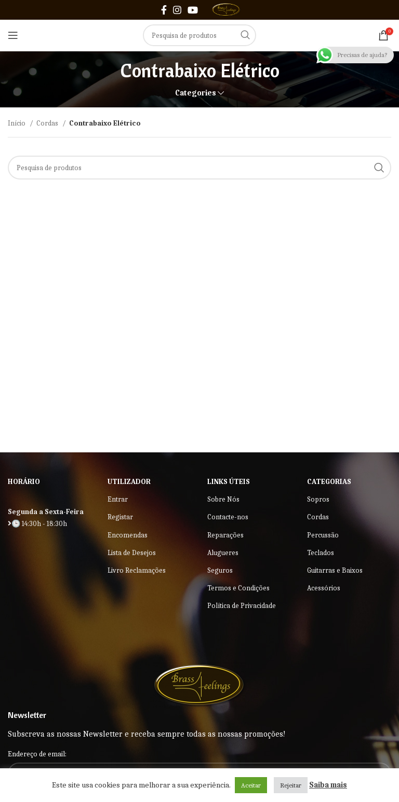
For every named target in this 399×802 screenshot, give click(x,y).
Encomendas (128, 535)
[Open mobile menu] (13, 35)
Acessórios (323, 588)
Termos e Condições (238, 588)
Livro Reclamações (137, 570)
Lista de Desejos (132, 552)
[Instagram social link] (177, 10)
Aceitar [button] (251, 785)
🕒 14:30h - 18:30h (37, 523)
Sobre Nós (223, 499)
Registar (120, 517)
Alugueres (222, 552)
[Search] (199, 35)
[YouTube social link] (192, 10)
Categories (195, 93)
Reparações (225, 535)
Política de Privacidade (241, 605)
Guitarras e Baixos (335, 570)
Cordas (48, 123)
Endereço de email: (37, 754)
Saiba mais (328, 785)
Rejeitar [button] (290, 785)
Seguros (220, 570)
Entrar (118, 499)
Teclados (320, 552)
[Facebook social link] (164, 10)
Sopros (318, 499)
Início (17, 123)
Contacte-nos (227, 517)
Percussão (323, 535)
